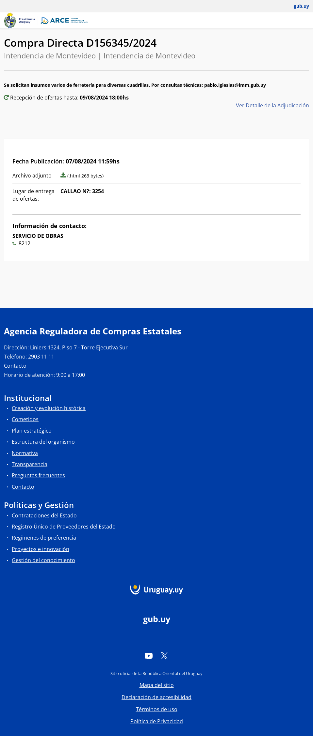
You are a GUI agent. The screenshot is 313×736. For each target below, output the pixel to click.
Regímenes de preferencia (44, 537)
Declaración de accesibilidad (156, 697)
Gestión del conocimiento (43, 560)
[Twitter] (164, 655)
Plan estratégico (32, 430)
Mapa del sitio (157, 685)
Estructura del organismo (43, 441)
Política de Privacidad (156, 721)
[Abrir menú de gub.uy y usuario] (297, 6)
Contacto (15, 365)
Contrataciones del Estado (44, 515)
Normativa (25, 453)
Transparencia (29, 464)
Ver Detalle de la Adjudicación (272, 105)
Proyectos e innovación (40, 549)
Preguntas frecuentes (38, 475)
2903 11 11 (41, 356)
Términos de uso (156, 709)
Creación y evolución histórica (49, 408)
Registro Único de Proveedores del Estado (64, 526)
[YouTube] (149, 655)
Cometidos (25, 419)
